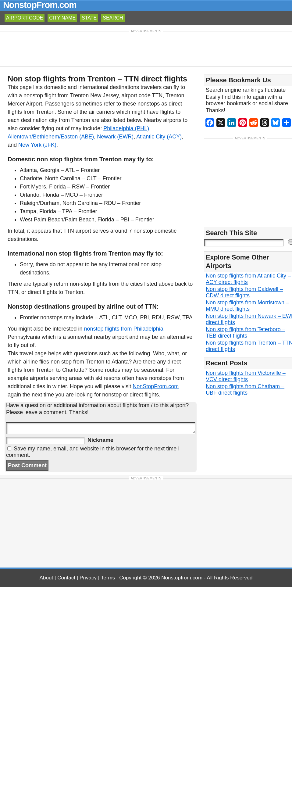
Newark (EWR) (115, 137)
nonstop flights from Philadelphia (123, 329)
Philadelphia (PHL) (126, 128)
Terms (108, 578)
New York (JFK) (37, 145)
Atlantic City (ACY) (159, 137)
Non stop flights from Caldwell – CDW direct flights (244, 292)
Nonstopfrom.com (181, 578)
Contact (66, 578)
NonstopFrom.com (40, 5)
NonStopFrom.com (156, 386)
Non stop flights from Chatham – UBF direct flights (245, 389)
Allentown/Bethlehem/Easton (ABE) (51, 137)
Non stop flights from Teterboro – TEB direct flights (245, 332)
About (46, 578)
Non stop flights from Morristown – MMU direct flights (247, 305)
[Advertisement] (146, 48)
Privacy (88, 578)
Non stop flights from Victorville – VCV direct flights (246, 376)
